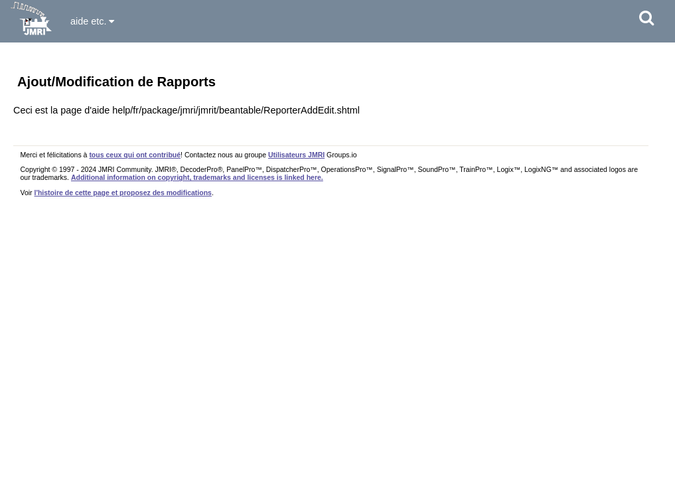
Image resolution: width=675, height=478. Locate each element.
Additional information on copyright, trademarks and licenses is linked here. (197, 177)
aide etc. (92, 21)
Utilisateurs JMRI (296, 155)
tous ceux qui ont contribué (135, 155)
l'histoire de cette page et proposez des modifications (123, 193)
